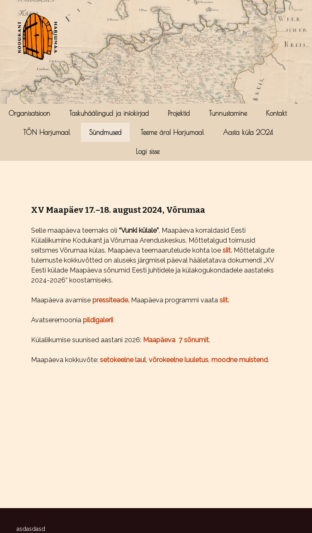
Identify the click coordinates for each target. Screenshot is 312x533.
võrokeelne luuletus (178, 360)
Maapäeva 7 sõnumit (176, 340)
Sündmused (105, 132)
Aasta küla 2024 (248, 132)
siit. (224, 300)
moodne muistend (239, 360)
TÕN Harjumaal (46, 132)
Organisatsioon (29, 113)
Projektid (179, 113)
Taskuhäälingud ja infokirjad (109, 113)
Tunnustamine (228, 113)
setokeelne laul (123, 360)
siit (227, 250)
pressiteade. (111, 300)
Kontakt (276, 113)
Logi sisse (148, 151)
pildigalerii (98, 320)
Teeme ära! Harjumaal (172, 132)
